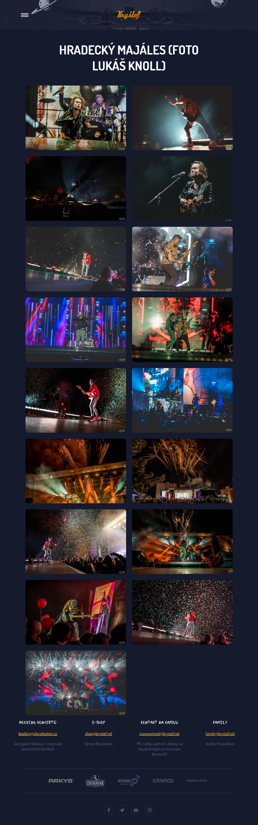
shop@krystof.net (98, 733)
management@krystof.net (159, 733)
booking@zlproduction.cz (38, 733)
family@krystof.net (220, 733)
